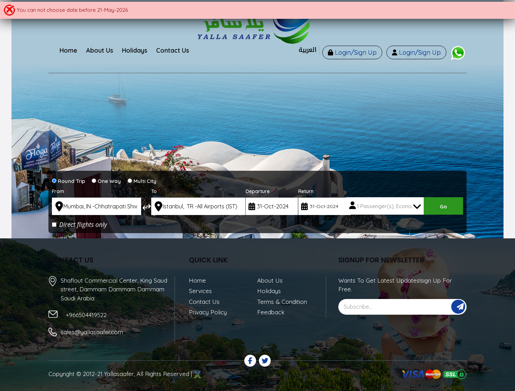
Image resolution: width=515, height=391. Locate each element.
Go (443, 206)
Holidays (269, 290)
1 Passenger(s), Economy (388, 206)
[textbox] (96, 206)
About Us (270, 280)
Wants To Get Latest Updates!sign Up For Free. (395, 285)
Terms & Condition (282, 301)
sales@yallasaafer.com (92, 332)
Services (200, 290)
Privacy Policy (208, 312)
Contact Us (204, 301)
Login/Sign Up (355, 52)
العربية (307, 50)
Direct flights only (79, 224)
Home (197, 280)
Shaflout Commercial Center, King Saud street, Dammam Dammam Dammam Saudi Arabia (114, 289)
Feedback (271, 312)
